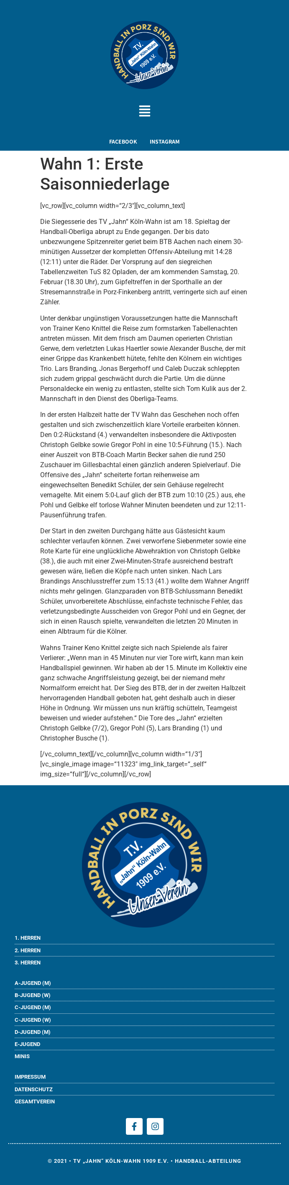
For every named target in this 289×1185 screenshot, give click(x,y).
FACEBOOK (123, 141)
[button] (144, 112)
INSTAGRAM (165, 141)
